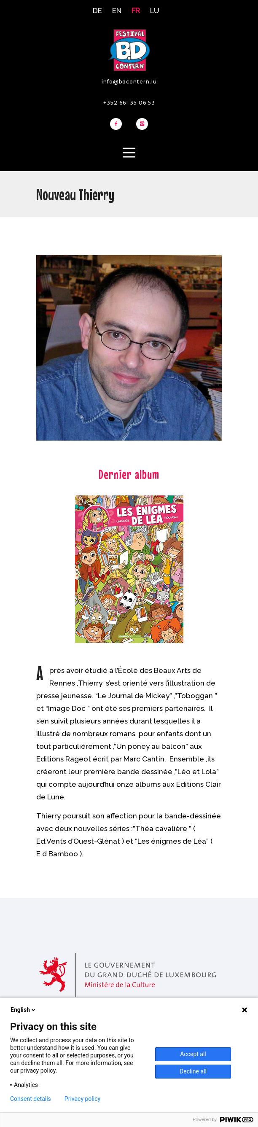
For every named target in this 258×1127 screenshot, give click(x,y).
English (24, 1009)
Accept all (193, 1054)
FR (136, 10)
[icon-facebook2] (118, 124)
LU (154, 10)
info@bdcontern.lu (129, 81)
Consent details (30, 1098)
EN (116, 10)
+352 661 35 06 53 (129, 103)
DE (97, 10)
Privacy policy (82, 1098)
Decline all (193, 1071)
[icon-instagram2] (142, 124)
